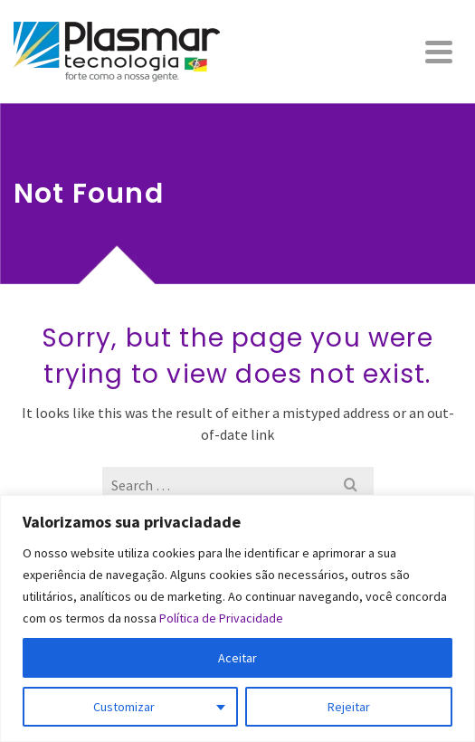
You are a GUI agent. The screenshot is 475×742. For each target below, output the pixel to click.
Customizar (124, 707)
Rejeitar (349, 707)
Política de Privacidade (221, 618)
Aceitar (237, 658)
